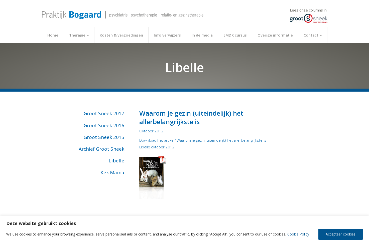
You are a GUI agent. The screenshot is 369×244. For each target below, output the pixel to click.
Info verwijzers (167, 35)
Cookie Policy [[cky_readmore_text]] (298, 234)
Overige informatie (275, 35)
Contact (313, 35)
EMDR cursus (235, 35)
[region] (184, 230)
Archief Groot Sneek (101, 149)
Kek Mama (112, 172)
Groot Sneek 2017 (104, 113)
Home (52, 35)
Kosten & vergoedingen (121, 35)
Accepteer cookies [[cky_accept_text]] (340, 234)
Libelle (116, 160)
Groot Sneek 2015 (104, 137)
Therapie (79, 35)
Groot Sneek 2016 (104, 125)
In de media (202, 35)
